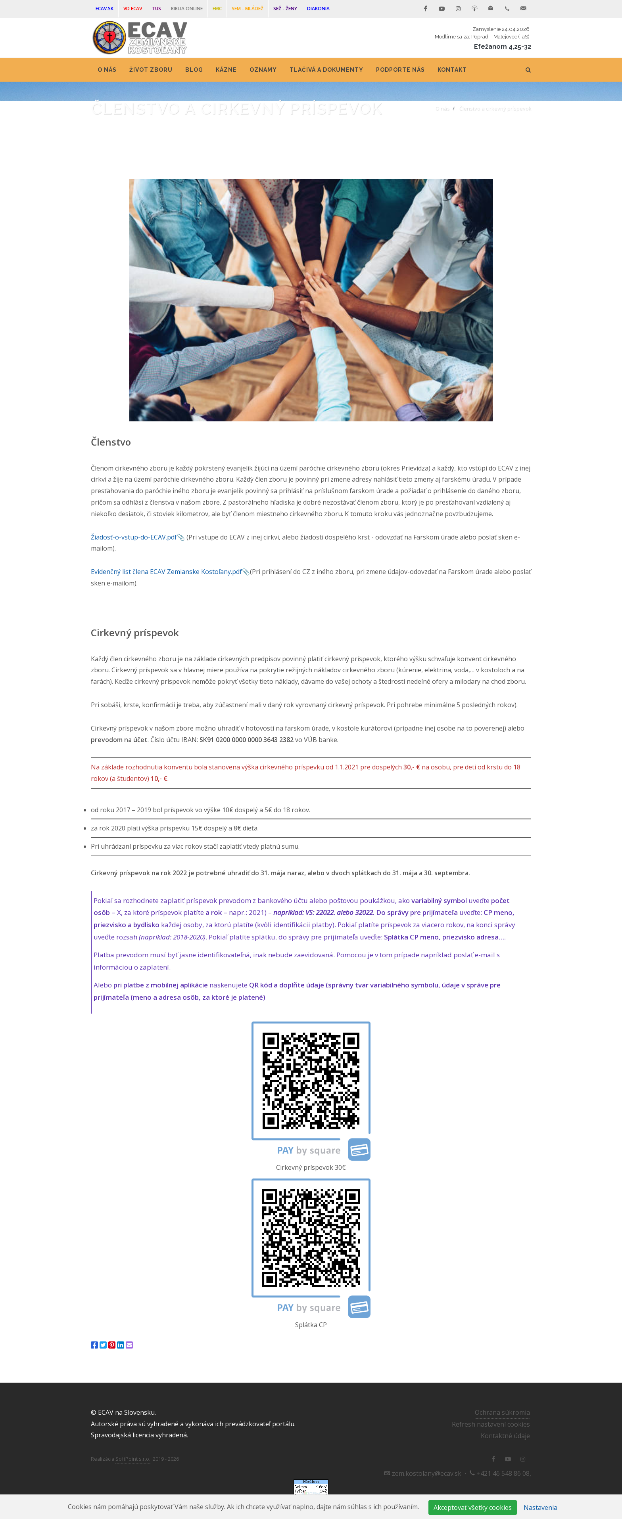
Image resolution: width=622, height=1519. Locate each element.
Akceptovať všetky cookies (473, 1507)
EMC (217, 8)
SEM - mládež (247, 8)
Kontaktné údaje (505, 1435)
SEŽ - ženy (285, 8)
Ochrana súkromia (502, 1412)
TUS (156, 8)
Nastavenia (540, 1507)
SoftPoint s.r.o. (132, 1458)
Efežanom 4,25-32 (502, 46)
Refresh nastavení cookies (491, 1424)
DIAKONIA (318, 8)
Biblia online (187, 8)
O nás (442, 108)
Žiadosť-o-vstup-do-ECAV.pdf (134, 537)
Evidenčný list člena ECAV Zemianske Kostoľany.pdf (166, 571)
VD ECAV (132, 8)
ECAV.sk (104, 8)
